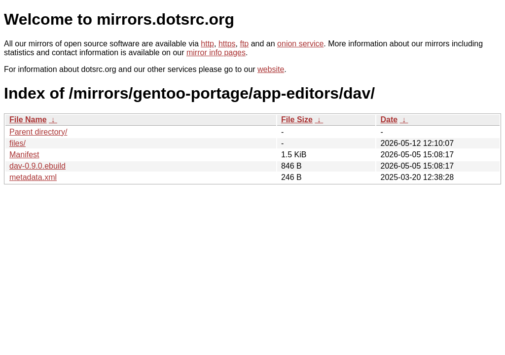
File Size (297, 119)
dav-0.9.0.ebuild (37, 166)
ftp (244, 43)
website (270, 69)
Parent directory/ (38, 132)
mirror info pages (216, 52)
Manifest (24, 154)
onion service (300, 43)
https (227, 43)
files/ (17, 143)
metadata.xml (33, 177)
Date (388, 119)
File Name (28, 119)
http (207, 43)
